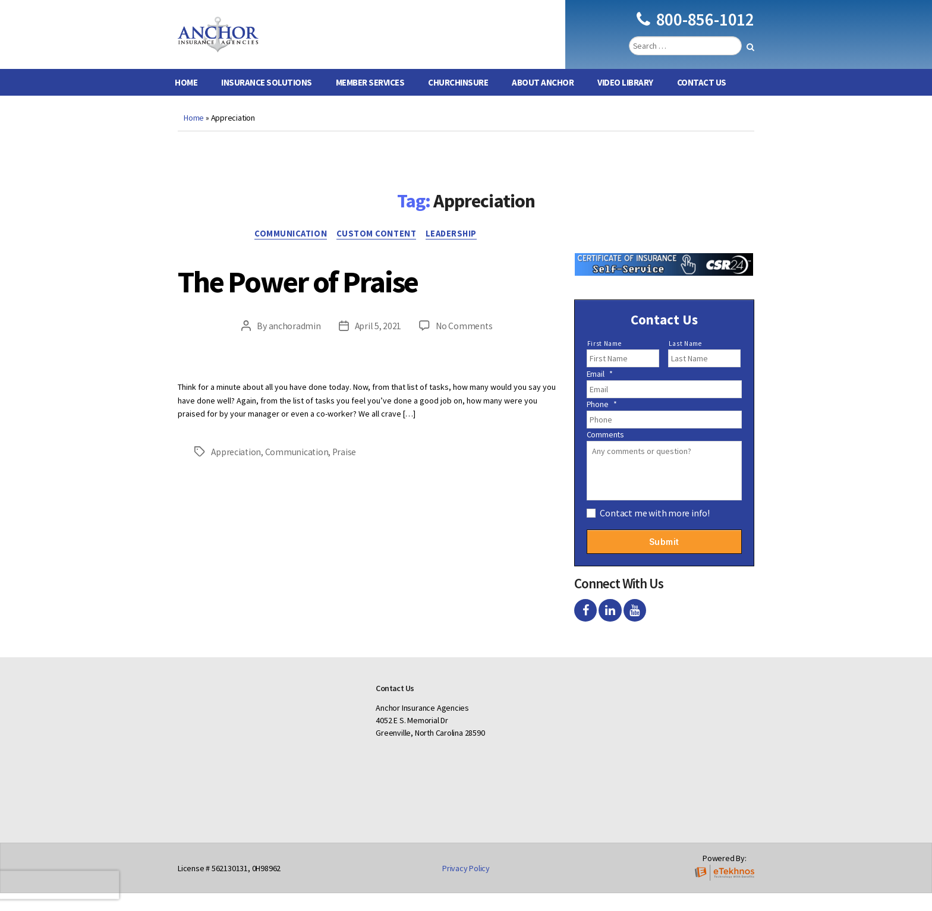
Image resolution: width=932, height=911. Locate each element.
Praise (346, 471)
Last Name (685, 361)
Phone (602, 422)
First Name (604, 361)
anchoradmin (293, 345)
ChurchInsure (458, 100)
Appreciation (236, 471)
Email (600, 391)
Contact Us (701, 100)
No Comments (464, 345)
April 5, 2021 (377, 345)
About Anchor (543, 100)
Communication (288, 252)
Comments (605, 452)
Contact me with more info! (655, 531)
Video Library (625, 100)
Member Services (370, 100)
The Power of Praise (328, 298)
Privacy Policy (466, 886)
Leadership (457, 252)
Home (186, 100)
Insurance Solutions (266, 100)
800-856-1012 (695, 28)
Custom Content (377, 252)
